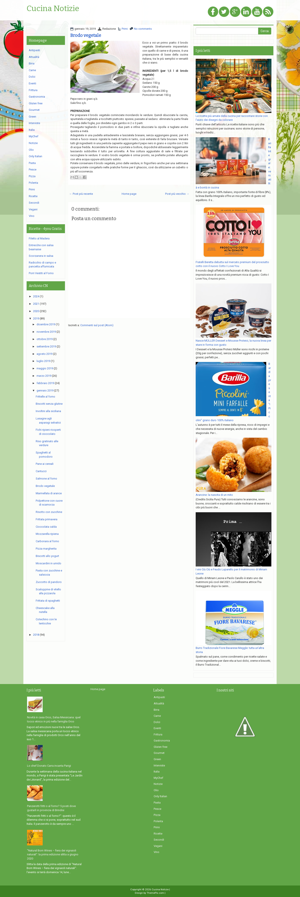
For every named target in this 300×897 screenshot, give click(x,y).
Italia (32, 129)
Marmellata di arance (49, 493)
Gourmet (34, 109)
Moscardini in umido (48, 563)
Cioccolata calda (46, 526)
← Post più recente (81, 193)
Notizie (33, 143)
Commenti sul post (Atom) (96, 325)
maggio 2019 (45, 368)
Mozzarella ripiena (47, 533)
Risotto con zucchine (49, 512)
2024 (36, 296)
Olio (31, 149)
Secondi (34, 202)
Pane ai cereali (44, 463)
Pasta (32, 163)
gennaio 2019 (45, 390)
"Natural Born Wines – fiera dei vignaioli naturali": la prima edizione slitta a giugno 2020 (52, 854)
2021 (36, 303)
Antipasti (34, 50)
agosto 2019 (44, 353)
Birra (31, 63)
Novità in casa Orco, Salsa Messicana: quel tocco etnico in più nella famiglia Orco (54, 719)
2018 (36, 634)
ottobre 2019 (45, 339)
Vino (31, 216)
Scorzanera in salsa (41, 255)
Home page (129, 193)
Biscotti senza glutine (49, 403)
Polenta (33, 182)
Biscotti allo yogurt (47, 556)
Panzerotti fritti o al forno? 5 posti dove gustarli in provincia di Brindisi (51, 808)
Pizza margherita (46, 548)
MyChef (33, 136)
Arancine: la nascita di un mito (214, 494)
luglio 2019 (43, 361)
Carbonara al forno (47, 541)
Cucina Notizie (53, 8)
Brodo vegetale (85, 35)
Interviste (34, 123)
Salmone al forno (46, 478)
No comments (143, 28)
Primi (125, 28)
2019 (36, 318)
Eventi (32, 83)
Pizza (32, 176)
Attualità (34, 57)
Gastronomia (37, 96)
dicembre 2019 (46, 324)
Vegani (33, 209)
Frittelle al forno (45, 396)
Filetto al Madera (39, 238)
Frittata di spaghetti (48, 600)
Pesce (32, 169)
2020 (36, 311)
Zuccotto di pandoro (49, 582)
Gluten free (35, 103)
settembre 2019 (46, 346)
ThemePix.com (155, 892)
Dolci (32, 76)
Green (32, 116)
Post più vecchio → (177, 193)
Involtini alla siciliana (48, 411)
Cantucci (41, 471)
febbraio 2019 (45, 383)
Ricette (33, 196)
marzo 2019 (44, 375)
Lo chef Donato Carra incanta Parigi (49, 765)
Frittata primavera (46, 519)
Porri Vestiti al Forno (41, 273)
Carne (32, 70)
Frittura (33, 90)
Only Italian (35, 156)
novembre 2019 (46, 331)
